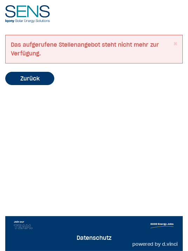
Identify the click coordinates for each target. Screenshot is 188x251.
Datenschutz (94, 237)
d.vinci (169, 244)
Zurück (30, 78)
